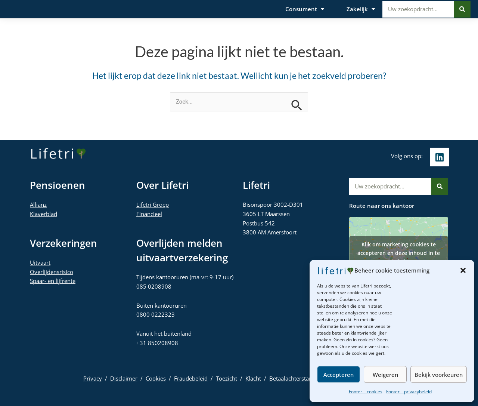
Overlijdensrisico (51, 272)
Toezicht (226, 378)
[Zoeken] (462, 9)
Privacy (92, 378)
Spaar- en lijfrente (52, 280)
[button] (463, 270)
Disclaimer (123, 378)
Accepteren (338, 374)
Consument (304, 9)
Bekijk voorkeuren (439, 374)
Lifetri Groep (152, 204)
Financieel (149, 214)
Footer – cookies (365, 391)
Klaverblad (43, 214)
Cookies (156, 378)
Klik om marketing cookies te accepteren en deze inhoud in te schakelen (398, 252)
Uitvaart (40, 262)
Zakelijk (361, 9)
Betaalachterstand (292, 378)
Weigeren (385, 374)
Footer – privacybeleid (409, 391)
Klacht (253, 378)
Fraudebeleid (191, 378)
